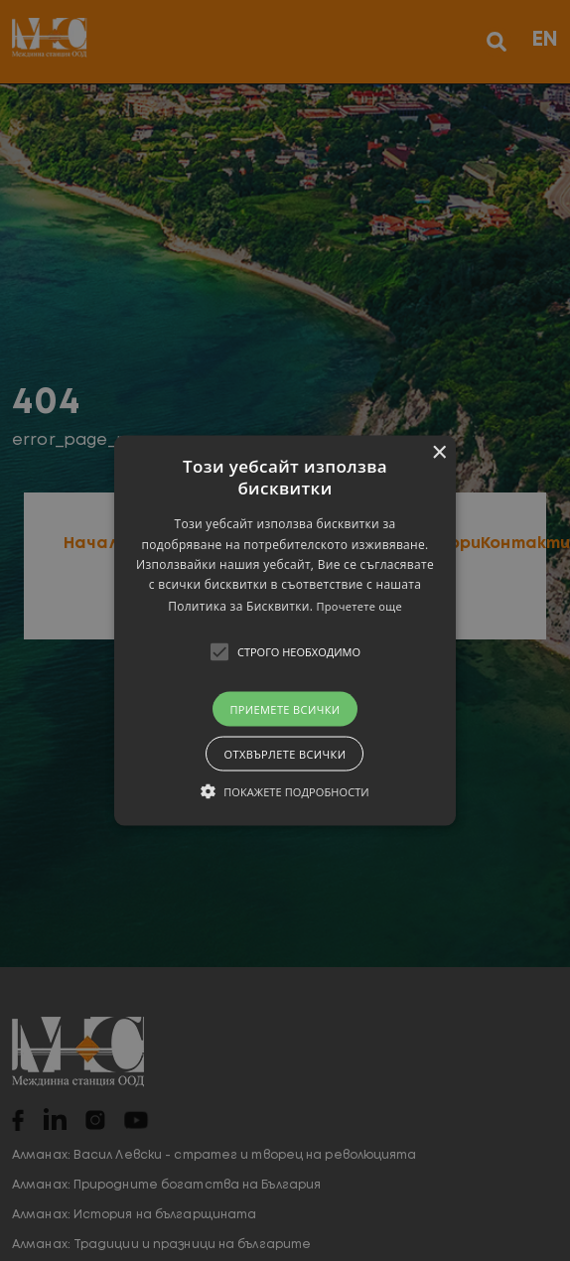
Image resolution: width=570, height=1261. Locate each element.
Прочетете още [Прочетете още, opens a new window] (359, 605)
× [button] (438, 453)
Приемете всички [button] (284, 708)
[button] (285, 631)
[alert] (285, 630)
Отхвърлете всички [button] (284, 753)
